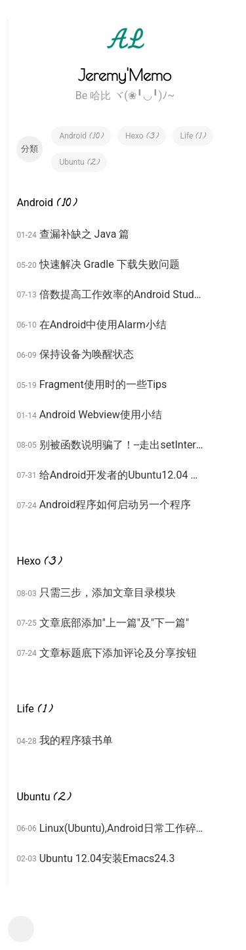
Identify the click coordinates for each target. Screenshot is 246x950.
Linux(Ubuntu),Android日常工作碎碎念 (121, 828)
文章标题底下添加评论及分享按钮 (118, 653)
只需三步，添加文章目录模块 (107, 592)
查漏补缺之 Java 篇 (84, 234)
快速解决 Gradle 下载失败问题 (109, 264)
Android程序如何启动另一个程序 (115, 504)
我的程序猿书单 (76, 740)
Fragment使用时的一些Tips (103, 384)
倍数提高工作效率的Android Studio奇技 (121, 294)
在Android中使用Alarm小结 (103, 324)
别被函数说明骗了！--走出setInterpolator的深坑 (121, 445)
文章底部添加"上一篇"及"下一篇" (114, 622)
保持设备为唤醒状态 (86, 354)
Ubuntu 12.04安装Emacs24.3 (107, 858)
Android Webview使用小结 (100, 414)
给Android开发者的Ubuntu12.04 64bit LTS (121, 475)
